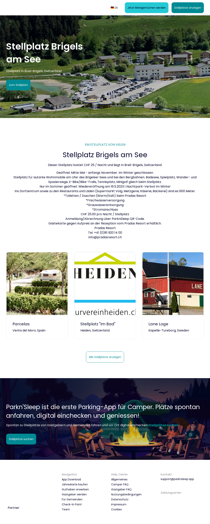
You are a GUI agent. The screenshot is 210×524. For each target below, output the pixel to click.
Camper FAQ (119, 484)
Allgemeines (119, 479)
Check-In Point (72, 504)
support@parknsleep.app (177, 479)
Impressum (118, 504)
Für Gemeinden (72, 499)
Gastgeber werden (74, 494)
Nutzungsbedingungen (126, 494)
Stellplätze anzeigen (187, 8)
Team (66, 509)
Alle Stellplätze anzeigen (105, 357)
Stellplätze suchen (21, 439)
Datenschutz (119, 499)
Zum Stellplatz (18, 85)
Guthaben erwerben (75, 489)
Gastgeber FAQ (121, 489)
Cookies (116, 509)
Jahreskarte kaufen (75, 484)
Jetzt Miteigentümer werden (147, 8)
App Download (71, 479)
